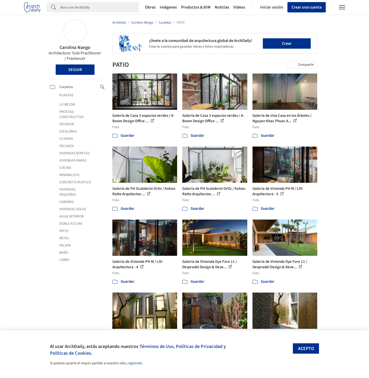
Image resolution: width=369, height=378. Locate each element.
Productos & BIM (196, 7)
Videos (239, 7)
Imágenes (168, 7)
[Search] (99, 7)
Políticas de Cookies (70, 353)
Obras (150, 7)
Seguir (75, 69)
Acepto (306, 348)
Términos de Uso (156, 346)
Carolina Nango (75, 47)
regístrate (134, 363)
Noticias (222, 7)
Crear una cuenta (307, 7)
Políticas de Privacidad (199, 346)
